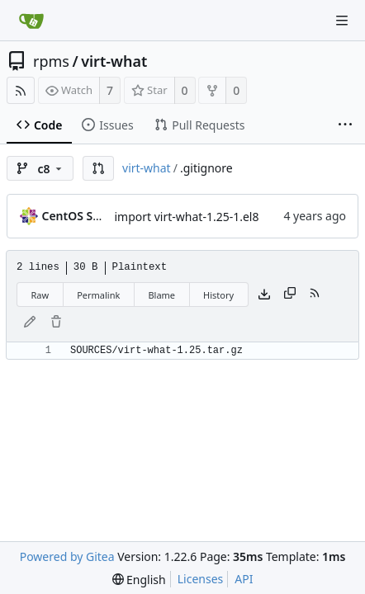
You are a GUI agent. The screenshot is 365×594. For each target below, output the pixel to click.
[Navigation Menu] (342, 20)
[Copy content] (289, 294)
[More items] (345, 125)
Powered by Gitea (67, 556)
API (244, 579)
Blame (161, 295)
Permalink (98, 295)
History (218, 295)
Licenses (201, 579)
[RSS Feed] (21, 90)
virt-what (114, 61)
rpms (51, 61)
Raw (40, 295)
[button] (98, 168)
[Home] (31, 20)
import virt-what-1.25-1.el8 (187, 216)
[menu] (139, 579)
